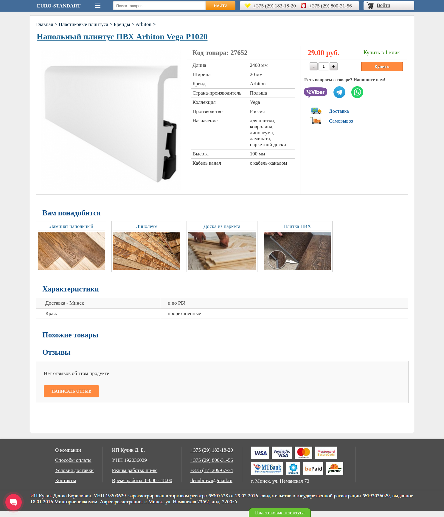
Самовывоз (341, 121)
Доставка (339, 111)
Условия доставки (74, 470)
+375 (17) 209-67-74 (211, 470)
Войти (383, 5)
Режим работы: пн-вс (134, 470)
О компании (68, 450)
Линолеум (147, 226)
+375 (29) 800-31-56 (330, 6)
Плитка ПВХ (297, 226)
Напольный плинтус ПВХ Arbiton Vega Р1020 (122, 36)
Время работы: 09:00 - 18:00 (142, 480)
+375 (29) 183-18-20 (274, 6)
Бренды (122, 24)
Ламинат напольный (71, 226)
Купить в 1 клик (382, 52)
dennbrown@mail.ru (211, 480)
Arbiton (143, 24)
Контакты (65, 480)
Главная (44, 24)
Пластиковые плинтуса (83, 24)
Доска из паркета (222, 226)
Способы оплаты (73, 460)
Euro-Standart (58, 6)
